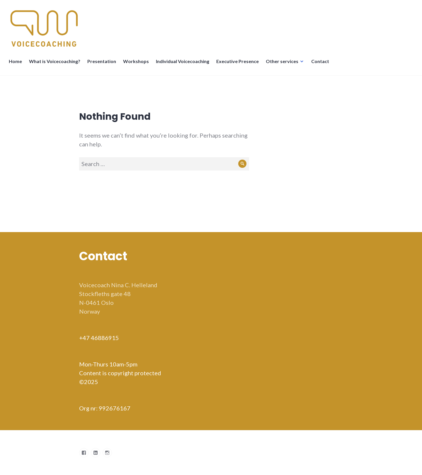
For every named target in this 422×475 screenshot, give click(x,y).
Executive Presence (237, 61)
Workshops (136, 61)
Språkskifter (339, 64)
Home (15, 61)
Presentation (101, 61)
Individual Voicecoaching (182, 61)
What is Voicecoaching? (54, 61)
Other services (282, 61)
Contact (320, 61)
